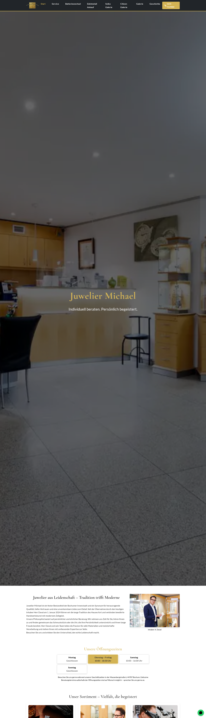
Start (43, 3)
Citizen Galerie (123, 5)
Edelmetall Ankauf (92, 5)
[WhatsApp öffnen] (201, 713)
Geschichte (155, 3)
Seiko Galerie (108, 5)
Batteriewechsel (73, 3)
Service (55, 3)
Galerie (139, 3)
